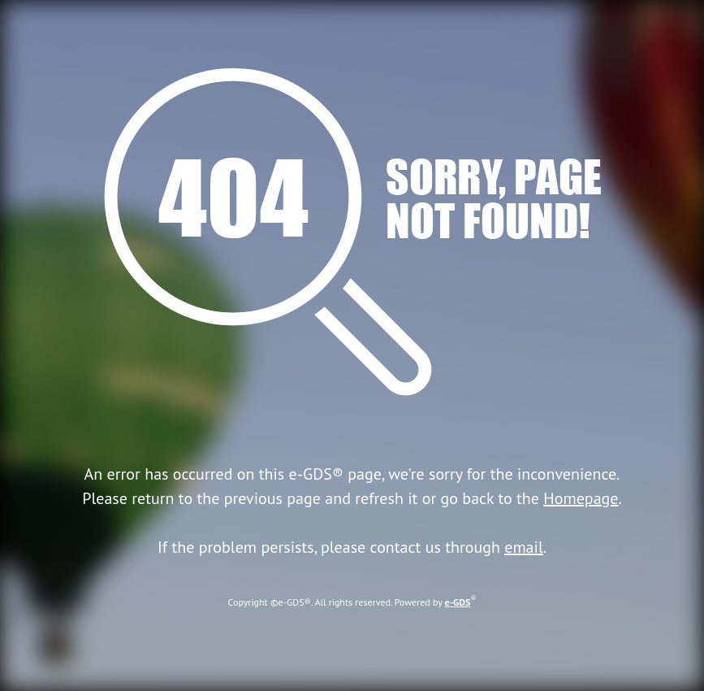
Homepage (580, 498)
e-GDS (458, 602)
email (523, 547)
